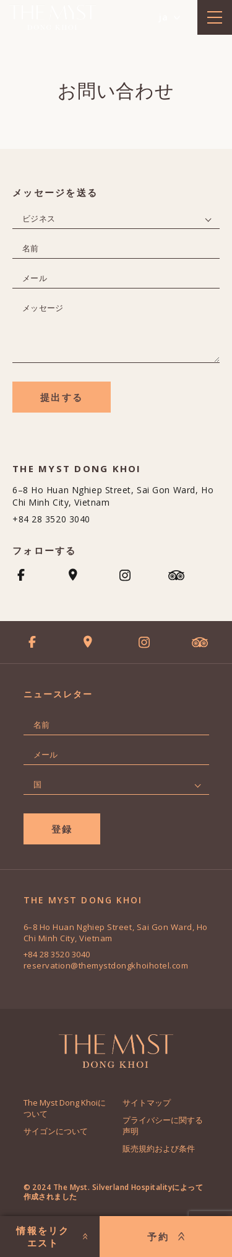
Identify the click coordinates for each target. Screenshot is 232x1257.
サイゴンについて (56, 1131)
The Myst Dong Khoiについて (65, 1108)
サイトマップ (146, 1102)
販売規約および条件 (158, 1148)
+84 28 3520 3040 (51, 519)
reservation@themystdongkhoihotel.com (106, 965)
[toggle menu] (214, 17)
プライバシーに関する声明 (162, 1125)
